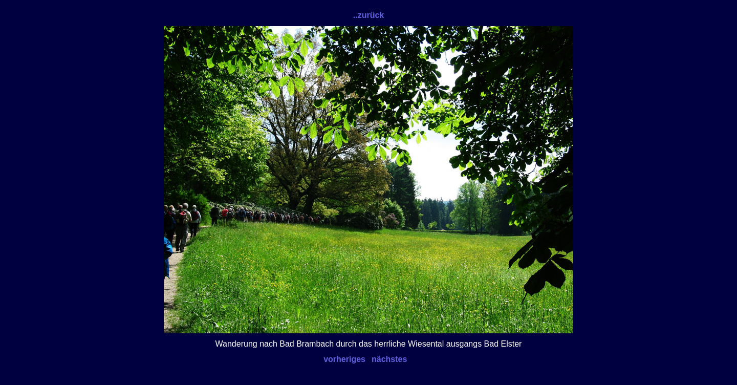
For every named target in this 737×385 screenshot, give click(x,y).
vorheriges (344, 359)
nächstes (389, 359)
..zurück (368, 15)
